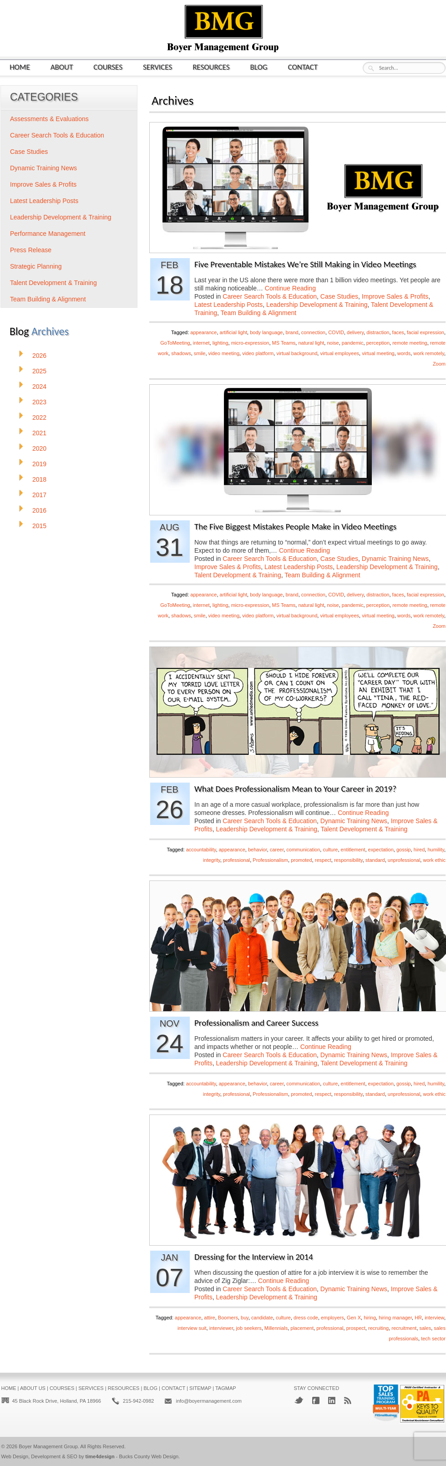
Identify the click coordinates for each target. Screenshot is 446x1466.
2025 (39, 371)
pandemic (353, 343)
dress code (306, 1317)
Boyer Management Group (48, 1446)
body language (266, 332)
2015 (39, 525)
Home (20, 66)
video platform (258, 353)
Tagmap (225, 1388)
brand (292, 332)
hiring (370, 1317)
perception (378, 343)
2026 (39, 355)
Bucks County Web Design (149, 1456)
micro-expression (250, 343)
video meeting (224, 353)
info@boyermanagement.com (208, 1401)
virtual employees (339, 353)
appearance (203, 332)
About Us (33, 1388)
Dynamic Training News (395, 558)
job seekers (248, 1328)
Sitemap (200, 1388)
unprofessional (404, 860)
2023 (39, 402)
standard (375, 860)
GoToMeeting (175, 343)
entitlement (353, 849)
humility (435, 849)
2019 (39, 464)
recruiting (378, 1328)
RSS (347, 1400)
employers (332, 1317)
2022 (39, 417)
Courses (107, 66)
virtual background (296, 353)
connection (313, 332)
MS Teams (284, 343)
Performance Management (48, 233)
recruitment (403, 1328)
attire (209, 1317)
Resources (211, 66)
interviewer (221, 1328)
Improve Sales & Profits (395, 296)
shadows (181, 353)
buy (244, 1317)
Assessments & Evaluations (49, 118)
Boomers (228, 1317)
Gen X (354, 1317)
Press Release (30, 250)
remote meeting (409, 343)
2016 (39, 510)
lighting (220, 343)
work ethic (434, 860)
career (277, 849)
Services (157, 66)
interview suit (192, 1328)
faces (398, 332)
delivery (355, 332)
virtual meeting (378, 353)
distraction (377, 332)
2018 (39, 479)
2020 (39, 448)
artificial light (234, 332)
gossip (403, 849)
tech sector (433, 1338)
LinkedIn (331, 1400)
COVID (336, 332)
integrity (211, 860)
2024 (39, 386)
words (404, 353)
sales (425, 1328)
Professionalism (270, 860)
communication (303, 849)
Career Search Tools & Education (270, 296)
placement (302, 1328)
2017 (39, 495)
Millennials (276, 1328)
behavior (257, 849)
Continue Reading (290, 288)
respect (323, 860)
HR (418, 1317)
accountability (201, 849)
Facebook (315, 1400)
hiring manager (395, 1317)
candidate (262, 1317)
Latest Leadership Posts (228, 304)
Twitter (299, 1400)
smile (200, 353)
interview (434, 1317)
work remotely (428, 353)
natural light (311, 343)
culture (330, 849)
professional (236, 860)
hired (419, 849)
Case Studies (339, 296)
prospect (355, 1328)
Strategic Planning (36, 266)
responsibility (348, 860)
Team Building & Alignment (259, 312)
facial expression (425, 332)
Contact (303, 66)
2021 (39, 433)
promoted (301, 860)
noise (333, 343)
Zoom (439, 363)
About (62, 66)
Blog (259, 66)
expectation (381, 849)
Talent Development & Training (237, 575)
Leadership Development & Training (317, 304)
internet (201, 343)
